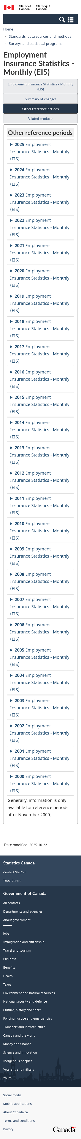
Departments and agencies (23, 911)
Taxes (7, 984)
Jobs (6, 933)
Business (9, 959)
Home (8, 29)
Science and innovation (20, 1052)
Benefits (9, 967)
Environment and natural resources (29, 993)
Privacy (8, 1129)
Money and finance (17, 1044)
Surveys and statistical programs (35, 43)
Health (8, 976)
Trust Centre (12, 881)
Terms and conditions (19, 1121)
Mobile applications (17, 1104)
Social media (12, 1095)
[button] (41, 19)
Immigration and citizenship (23, 942)
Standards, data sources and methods (40, 36)
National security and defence (25, 1001)
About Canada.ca (15, 1112)
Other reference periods (40, 109)
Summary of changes (40, 99)
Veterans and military (18, 1069)
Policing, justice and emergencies (27, 1018)
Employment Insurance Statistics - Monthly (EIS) (40, 86)
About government (16, 920)
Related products (40, 118)
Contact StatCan (14, 872)
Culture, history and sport (22, 1010)
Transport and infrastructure (24, 1027)
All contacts (11, 903)
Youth (7, 1078)
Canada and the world (19, 1035)
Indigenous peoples (17, 1061)
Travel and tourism (17, 950)
